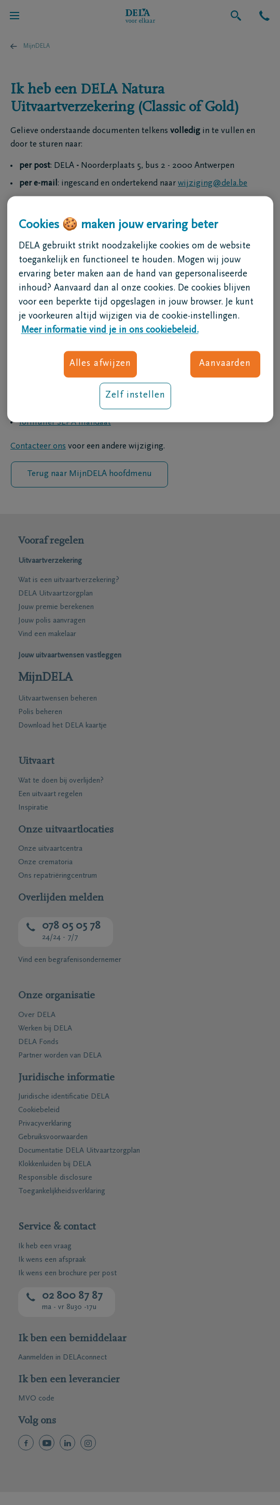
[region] (140, 309)
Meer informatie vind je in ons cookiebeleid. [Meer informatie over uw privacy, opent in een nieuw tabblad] (110, 330)
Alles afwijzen (100, 363)
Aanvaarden (225, 363)
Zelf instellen (135, 396)
